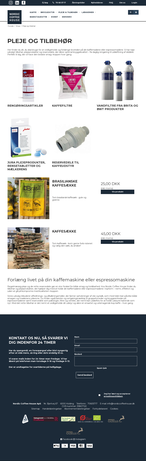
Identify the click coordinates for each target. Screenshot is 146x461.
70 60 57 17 (61, 3)
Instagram (79, 439)
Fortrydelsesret (100, 408)
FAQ (111, 3)
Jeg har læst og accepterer (117, 395)
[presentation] (108, 380)
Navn (76, 337)
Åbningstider (78, 3)
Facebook (66, 439)
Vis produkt (117, 192)
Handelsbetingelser (52, 408)
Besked (78, 354)
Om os (122, 3)
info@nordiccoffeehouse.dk (121, 403)
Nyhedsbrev (97, 3)
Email (77, 345)
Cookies (114, 408)
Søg (45, 3)
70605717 (92, 403)
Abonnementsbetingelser (77, 408)
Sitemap (35, 408)
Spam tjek (102, 368)
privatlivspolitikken (113, 396)
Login (134, 3)
